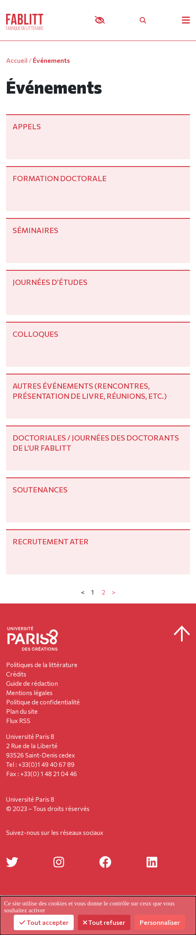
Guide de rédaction (32, 683)
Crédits (16, 674)
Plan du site (22, 711)
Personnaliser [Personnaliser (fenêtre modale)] (160, 922)
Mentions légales (29, 692)
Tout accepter (43, 922)
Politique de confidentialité (43, 702)
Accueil (17, 60)
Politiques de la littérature (41, 664)
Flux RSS (18, 720)
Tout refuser (104, 922)
